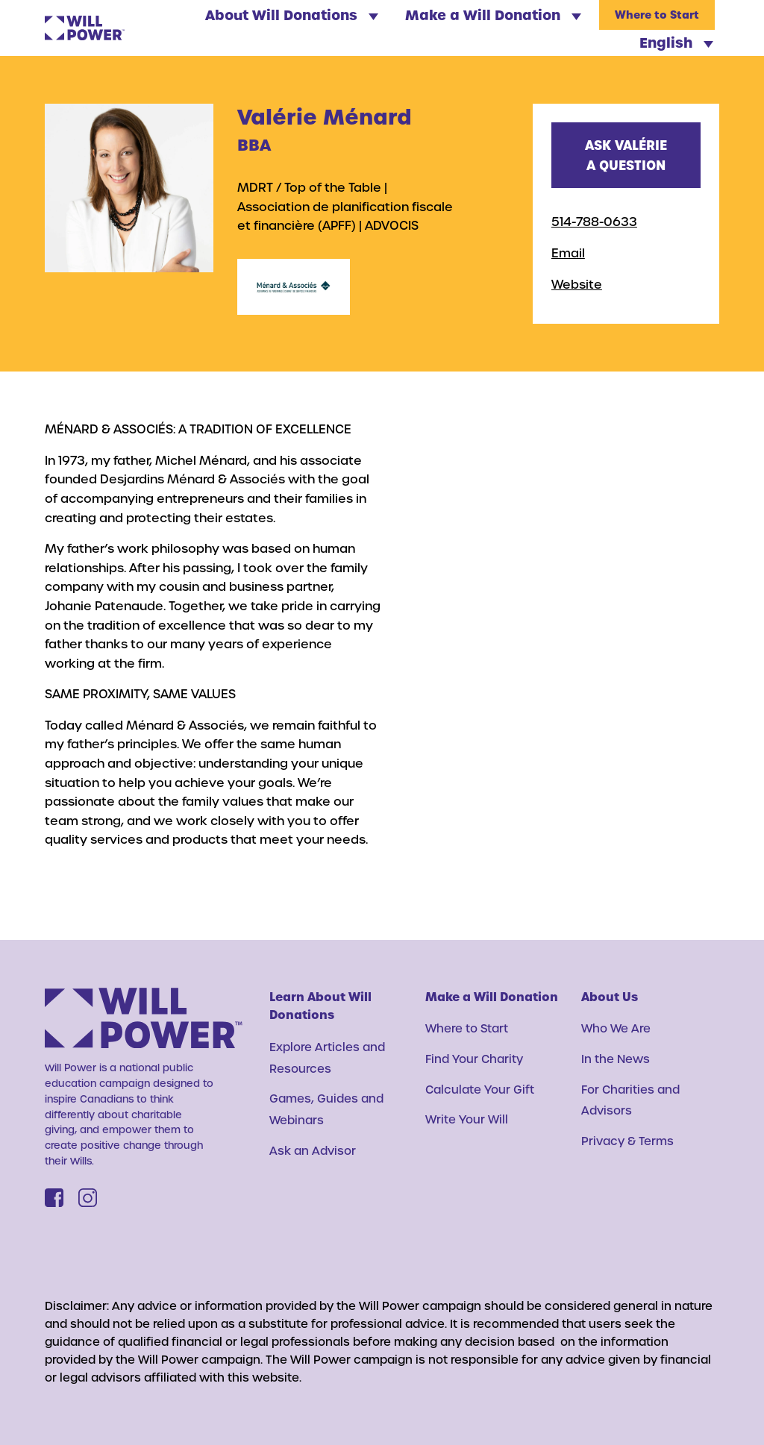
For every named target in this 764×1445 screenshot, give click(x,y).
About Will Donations (291, 14)
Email (568, 252)
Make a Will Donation (493, 14)
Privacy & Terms (627, 1140)
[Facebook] (54, 1197)
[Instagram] (87, 1197)
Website (576, 284)
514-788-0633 (594, 221)
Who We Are (616, 1028)
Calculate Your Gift (479, 1089)
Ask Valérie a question (626, 154)
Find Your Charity (474, 1058)
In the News (615, 1058)
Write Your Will (466, 1119)
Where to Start (657, 15)
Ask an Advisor (312, 1150)
